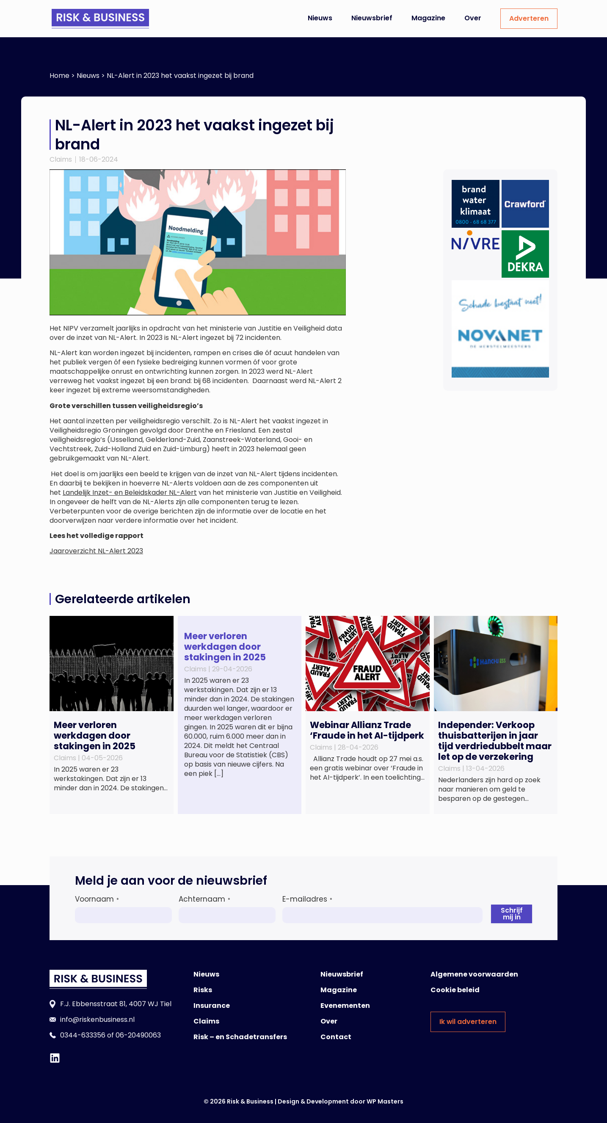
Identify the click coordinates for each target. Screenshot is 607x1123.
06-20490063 (138, 1035)
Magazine (428, 18)
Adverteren (529, 18)
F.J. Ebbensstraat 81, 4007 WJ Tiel (115, 1004)
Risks (202, 990)
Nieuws (320, 18)
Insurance (211, 1005)
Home (59, 75)
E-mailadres (307, 899)
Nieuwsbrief (371, 18)
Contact (335, 1037)
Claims (61, 159)
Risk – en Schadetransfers (240, 1037)
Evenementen (345, 1005)
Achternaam (204, 899)
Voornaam (97, 899)
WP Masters (385, 1101)
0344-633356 (82, 1035)
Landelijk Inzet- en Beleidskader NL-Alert (130, 492)
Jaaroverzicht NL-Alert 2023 (96, 551)
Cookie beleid (455, 990)
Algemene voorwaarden (474, 974)
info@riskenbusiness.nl (97, 1019)
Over (472, 18)
